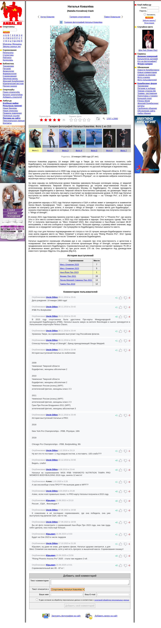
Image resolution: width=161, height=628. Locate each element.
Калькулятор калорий (147, 59)
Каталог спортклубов (12, 94)
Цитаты (140, 106)
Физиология (8, 71)
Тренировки (8, 66)
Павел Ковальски (112, 17)
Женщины (17, 44)
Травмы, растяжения (147, 93)
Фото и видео (143, 77)
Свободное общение (147, 108)
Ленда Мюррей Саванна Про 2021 (76, 280)
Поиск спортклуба (11, 92)
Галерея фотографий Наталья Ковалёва (83, 22)
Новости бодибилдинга (148, 70)
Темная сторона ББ (146, 91)
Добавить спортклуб (12, 97)
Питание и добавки (146, 88)
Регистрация (149, 23)
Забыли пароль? (149, 20)
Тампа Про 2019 (67, 284)
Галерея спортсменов (80, 17)
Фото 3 (65, 150)
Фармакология (9, 73)
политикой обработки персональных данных (112, 605)
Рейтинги (7, 57)
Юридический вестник (13, 83)
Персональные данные (14, 120)
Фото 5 (94, 150)
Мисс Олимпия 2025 (69, 264)
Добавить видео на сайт (106, 621)
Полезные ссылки (11, 115)
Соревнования (10, 76)
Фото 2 (50, 150)
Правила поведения (12, 113)
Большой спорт (144, 98)
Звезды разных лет (12, 46)
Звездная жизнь (10, 78)
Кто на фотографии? (147, 61)
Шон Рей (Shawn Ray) (148, 40)
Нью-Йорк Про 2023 (69, 272)
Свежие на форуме (146, 75)
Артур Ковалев (47, 17)
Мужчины (7, 44)
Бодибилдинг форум (147, 83)
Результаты (8, 52)
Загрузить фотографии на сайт (66, 621)
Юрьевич (50, 500)
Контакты (7, 123)
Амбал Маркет (144, 113)
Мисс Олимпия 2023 (69, 268)
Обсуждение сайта (146, 111)
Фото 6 (109, 150)
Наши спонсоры (10, 110)
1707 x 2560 (112, 118)
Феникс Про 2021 (68, 276)
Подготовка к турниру (147, 96)
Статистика (8, 55)
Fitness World (143, 101)
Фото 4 (79, 150)
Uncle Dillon (52, 297)
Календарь (8, 60)
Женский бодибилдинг (13, 81)
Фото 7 (123, 150)
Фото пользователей (147, 80)
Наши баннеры (10, 108)
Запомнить (150, 15)
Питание (7, 68)
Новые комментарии (147, 72)
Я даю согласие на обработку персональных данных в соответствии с (84, 605)
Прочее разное (10, 86)
